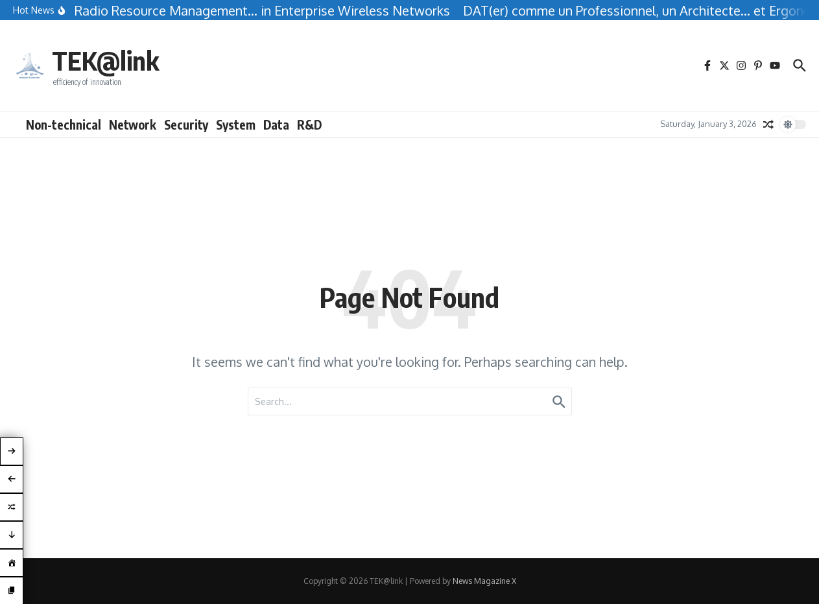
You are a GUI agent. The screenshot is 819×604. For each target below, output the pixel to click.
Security (186, 124)
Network (132, 124)
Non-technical (63, 124)
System (235, 124)
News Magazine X (484, 581)
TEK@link (105, 60)
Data (276, 124)
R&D (309, 124)
